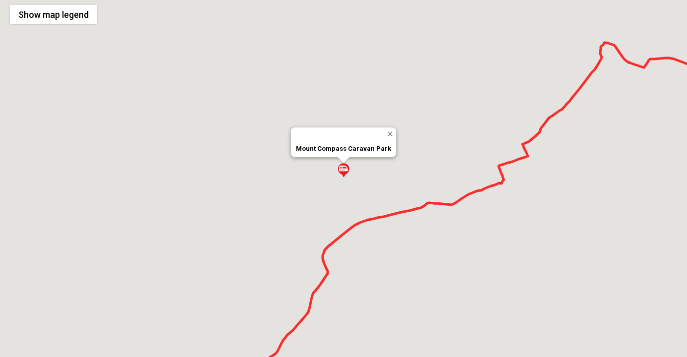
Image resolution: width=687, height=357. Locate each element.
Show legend (53, 14)
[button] (343, 170)
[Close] (390, 133)
